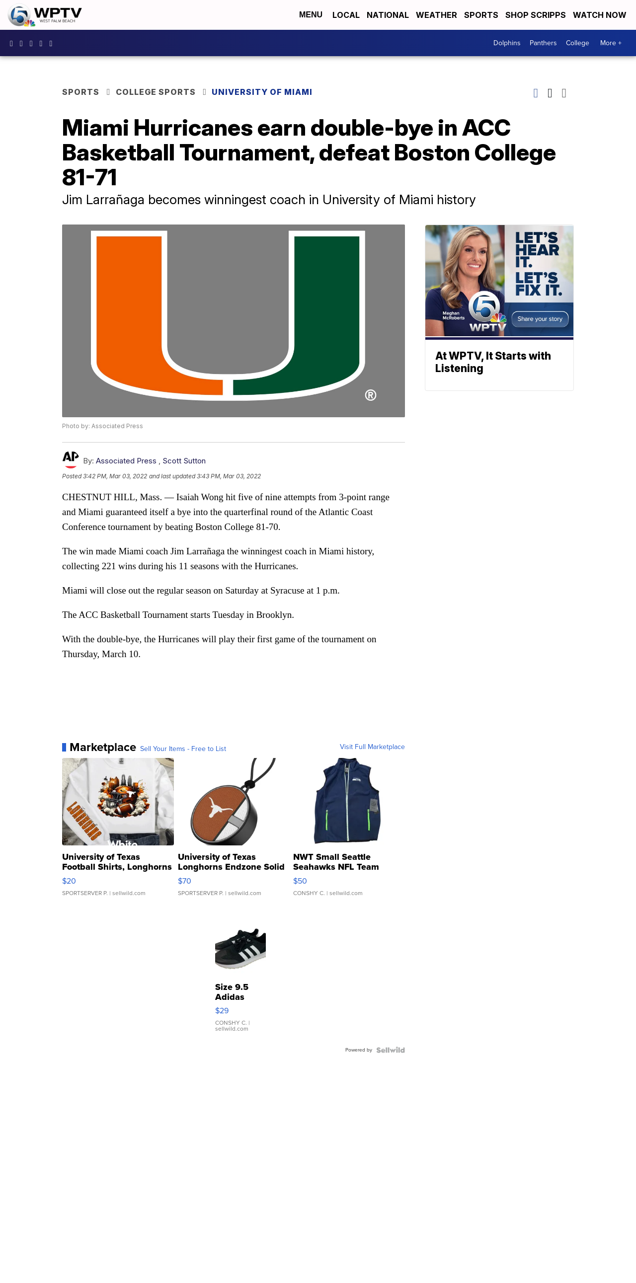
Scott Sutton (184, 460)
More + (611, 43)
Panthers (543, 43)
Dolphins (507, 43)
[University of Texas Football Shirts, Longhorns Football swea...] (118, 832)
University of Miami (262, 92)
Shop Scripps (535, 15)
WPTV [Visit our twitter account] (34, 43)
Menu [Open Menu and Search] (310, 14)
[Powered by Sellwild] (390, 1050)
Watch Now (601, 15)
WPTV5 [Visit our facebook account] (14, 43)
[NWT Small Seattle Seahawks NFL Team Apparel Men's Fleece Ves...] (349, 832)
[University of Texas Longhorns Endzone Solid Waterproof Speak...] (234, 832)
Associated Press (126, 460)
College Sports (156, 92)
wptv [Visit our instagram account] (24, 43)
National (388, 15)
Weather (436, 15)
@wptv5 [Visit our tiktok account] (53, 43)
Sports (481, 15)
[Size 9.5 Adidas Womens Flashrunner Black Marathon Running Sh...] (240, 974)
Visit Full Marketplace (372, 747)
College (577, 43)
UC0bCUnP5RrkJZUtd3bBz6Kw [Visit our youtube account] (44, 43)
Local (346, 15)
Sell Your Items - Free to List (183, 749)
